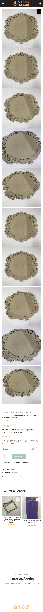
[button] (5, 449)
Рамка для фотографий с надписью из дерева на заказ (11, 520)
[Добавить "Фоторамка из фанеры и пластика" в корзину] (24, 516)
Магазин (21, 413)
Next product (7, 421)
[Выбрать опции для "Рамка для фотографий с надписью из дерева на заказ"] (4, 513)
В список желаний (21, 462)
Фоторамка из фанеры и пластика (32, 522)
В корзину (19, 457)
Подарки (29, 413)
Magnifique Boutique (9, 413)
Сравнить (7, 462)
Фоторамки (6, 415)
